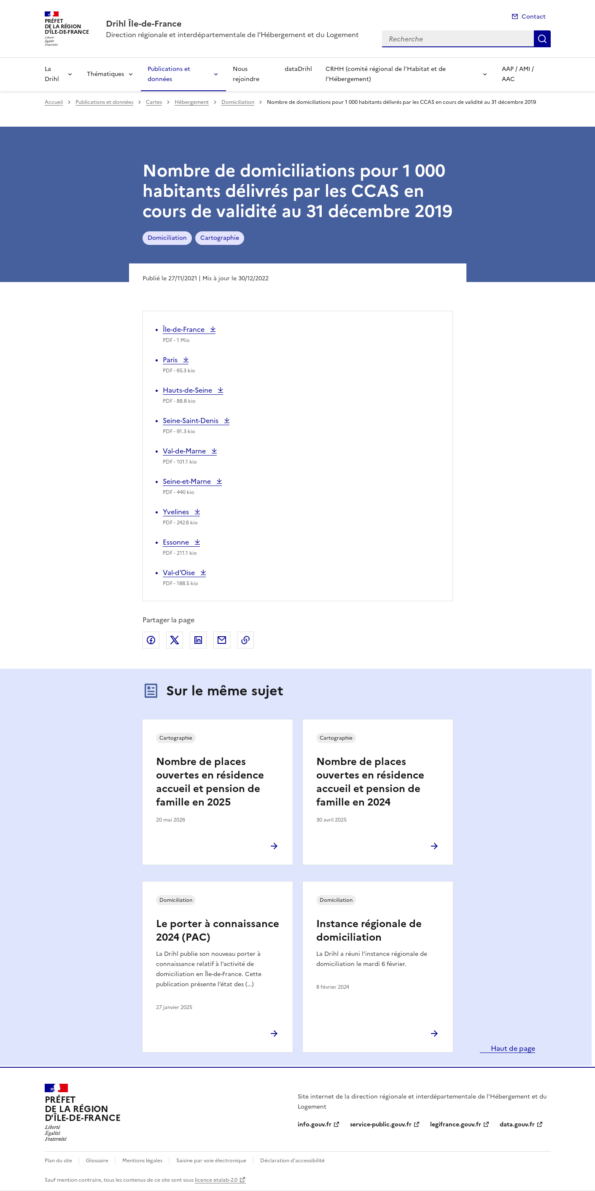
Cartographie (219, 237)
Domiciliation (237, 102)
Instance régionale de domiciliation (369, 930)
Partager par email (221, 640)
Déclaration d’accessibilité (292, 1160)
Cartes (154, 102)
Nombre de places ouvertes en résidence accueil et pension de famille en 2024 (370, 782)
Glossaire (97, 1160)
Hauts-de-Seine (188, 390)
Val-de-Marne (185, 451)
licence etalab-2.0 (216, 1180)
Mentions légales (142, 1160)
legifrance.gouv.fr (455, 1124)
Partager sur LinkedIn (198, 640)
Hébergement (192, 102)
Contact (534, 16)
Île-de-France (184, 329)
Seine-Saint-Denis (191, 420)
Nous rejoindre (246, 74)
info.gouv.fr (314, 1124)
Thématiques (105, 74)
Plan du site (58, 1160)
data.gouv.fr (517, 1124)
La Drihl (52, 74)
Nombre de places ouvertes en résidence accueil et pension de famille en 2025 (210, 782)
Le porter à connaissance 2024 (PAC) (217, 930)
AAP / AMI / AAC (518, 74)
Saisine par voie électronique (211, 1160)
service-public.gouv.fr (381, 1124)
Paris (175, 360)
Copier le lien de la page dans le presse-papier (245, 640)
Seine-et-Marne (188, 481)
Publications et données (169, 74)
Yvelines (180, 512)
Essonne (180, 542)
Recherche (542, 38)
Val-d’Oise (180, 572)
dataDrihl (298, 69)
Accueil (54, 102)
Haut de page (512, 1048)
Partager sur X (174, 640)
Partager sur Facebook (151, 640)
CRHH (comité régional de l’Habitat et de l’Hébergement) (386, 74)
